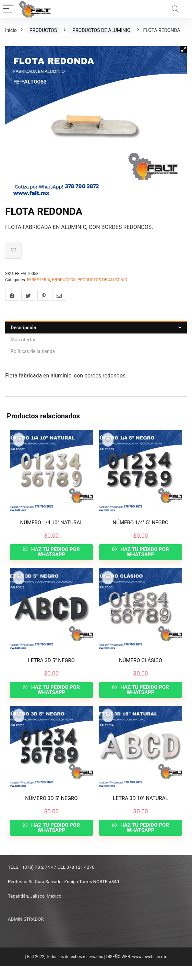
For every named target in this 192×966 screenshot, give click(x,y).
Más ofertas (23, 339)
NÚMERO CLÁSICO (140, 660)
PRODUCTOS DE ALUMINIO (101, 30)
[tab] (96, 327)
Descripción (23, 327)
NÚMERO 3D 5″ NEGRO (51, 798)
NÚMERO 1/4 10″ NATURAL (51, 522)
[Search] (175, 9)
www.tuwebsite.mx (149, 956)
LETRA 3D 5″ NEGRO (51, 660)
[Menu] (8, 9)
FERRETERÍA (38, 279)
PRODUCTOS (43, 30)
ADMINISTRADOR (26, 919)
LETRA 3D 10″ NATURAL (140, 798)
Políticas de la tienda (33, 351)
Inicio (11, 30)
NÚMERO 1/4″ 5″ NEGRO (141, 522)
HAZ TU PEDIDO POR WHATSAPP (55, 552)
